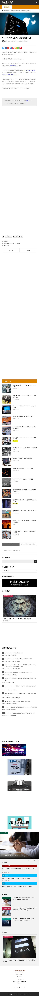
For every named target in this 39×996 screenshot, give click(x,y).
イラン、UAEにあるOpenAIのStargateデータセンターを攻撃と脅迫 (21, 707)
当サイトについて (19, 974)
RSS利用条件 (19, 976)
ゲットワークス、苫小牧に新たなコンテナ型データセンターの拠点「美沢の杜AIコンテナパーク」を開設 (21, 665)
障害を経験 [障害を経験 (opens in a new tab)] (13, 65)
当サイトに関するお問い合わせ (19, 981)
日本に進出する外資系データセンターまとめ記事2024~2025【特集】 (20, 679)
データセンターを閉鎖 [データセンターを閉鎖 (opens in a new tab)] (29, 70)
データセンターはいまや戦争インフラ (14, 653)
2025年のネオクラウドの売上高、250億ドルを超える (17, 701)
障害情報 (7, 7)
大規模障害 (18, 243)
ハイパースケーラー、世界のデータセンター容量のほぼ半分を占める (21, 686)
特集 (14, 682)
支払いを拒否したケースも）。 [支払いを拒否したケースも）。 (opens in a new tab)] (11, 74)
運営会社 (19, 983)
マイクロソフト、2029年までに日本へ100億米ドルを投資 (18, 659)
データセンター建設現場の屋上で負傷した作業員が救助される (19, 713)
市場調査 (14, 703)
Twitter (5, 243)
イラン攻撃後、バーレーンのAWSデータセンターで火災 (18, 672)
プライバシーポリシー (19, 979)
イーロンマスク (11, 243)
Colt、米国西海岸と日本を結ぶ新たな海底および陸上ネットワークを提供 (20, 694)
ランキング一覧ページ (33, 860)
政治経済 (14, 655)
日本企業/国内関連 (16, 661)
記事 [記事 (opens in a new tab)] (27, 100)
